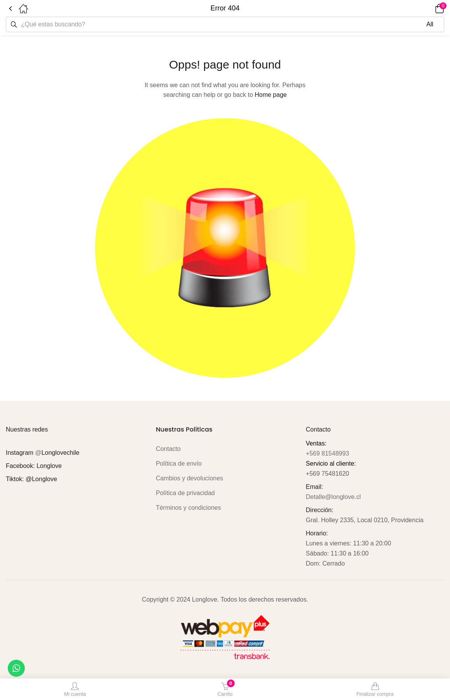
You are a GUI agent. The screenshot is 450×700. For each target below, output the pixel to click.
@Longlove (41, 479)
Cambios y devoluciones (189, 478)
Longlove (49, 466)
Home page (270, 94)
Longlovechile (61, 452)
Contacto (168, 448)
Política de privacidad (185, 493)
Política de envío (179, 463)
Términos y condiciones (188, 507)
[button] (428, 8)
